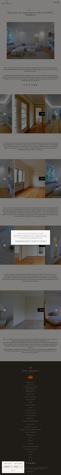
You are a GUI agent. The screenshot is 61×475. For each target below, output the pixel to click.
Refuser (42, 241)
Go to (13, 470)
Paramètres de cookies (22, 241)
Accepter (35, 241)
